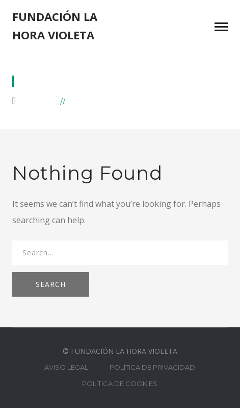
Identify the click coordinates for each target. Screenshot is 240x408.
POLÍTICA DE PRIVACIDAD (152, 367)
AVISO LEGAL (66, 367)
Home (43, 101)
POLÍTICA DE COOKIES (119, 383)
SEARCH (51, 284)
